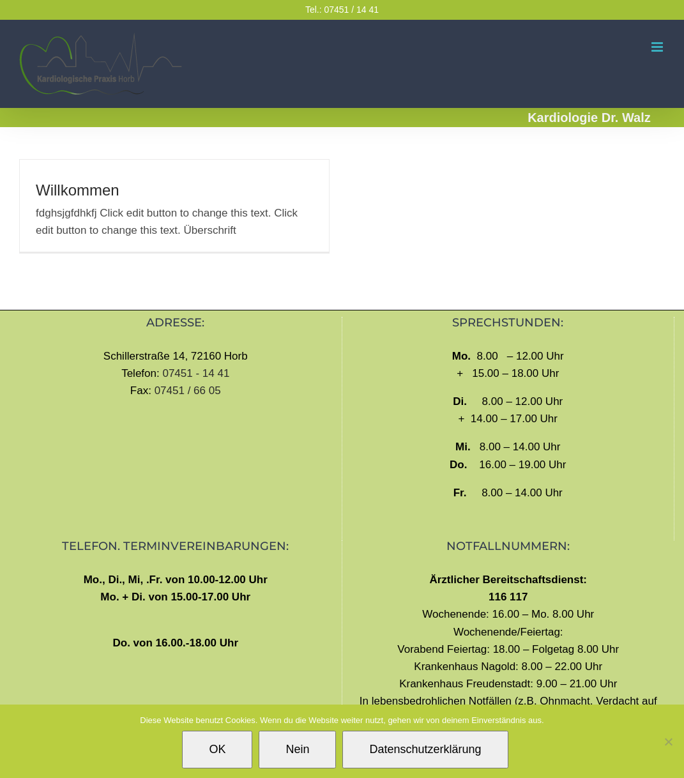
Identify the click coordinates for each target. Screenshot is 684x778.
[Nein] (668, 741)
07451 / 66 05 (188, 391)
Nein (297, 749)
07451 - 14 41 (195, 373)
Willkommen (77, 190)
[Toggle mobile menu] (658, 47)
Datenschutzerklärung (425, 749)
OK (217, 749)
